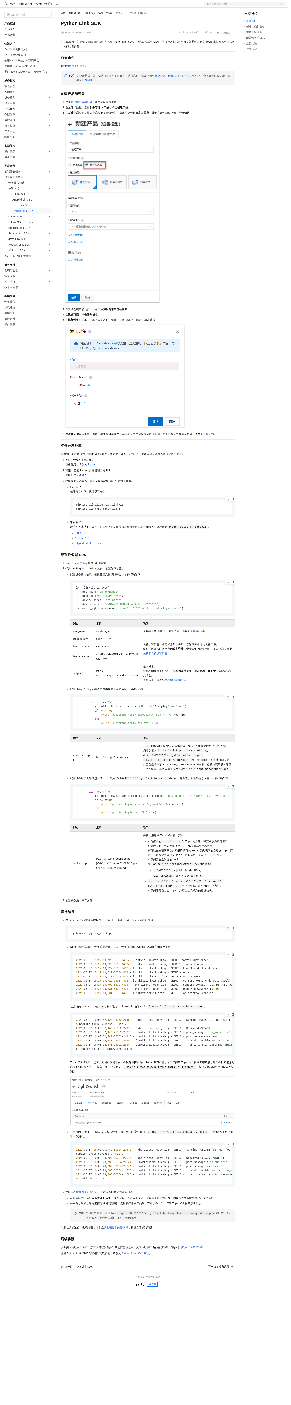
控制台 (257, 6)
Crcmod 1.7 (82, 550)
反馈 (152, 1305)
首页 (63, 25)
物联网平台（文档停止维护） (36, 15)
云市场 (91, 6)
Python (92, 476)
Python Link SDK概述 (135, 1273)
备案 (248, 6)
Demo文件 (78, 575)
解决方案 (60, 6)
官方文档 (9, 15)
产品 (48, 6)
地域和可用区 (198, 644)
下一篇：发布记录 (221, 1287)
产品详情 (207, 44)
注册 (266, 6)
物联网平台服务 (75, 77)
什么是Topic (214, 870)
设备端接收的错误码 (116, 1248)
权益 (72, 6)
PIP (90, 486)
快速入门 (120, 25)
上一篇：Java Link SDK (77, 1287)
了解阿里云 (123, 6)
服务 (110, 6)
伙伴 (101, 6)
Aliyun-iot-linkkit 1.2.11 (89, 555)
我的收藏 (225, 44)
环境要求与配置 (172, 465)
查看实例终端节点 (175, 693)
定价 (81, 6)
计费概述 (87, 92)
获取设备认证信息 (156, 666)
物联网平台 (74, 25)
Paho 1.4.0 (81, 545)
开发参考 (88, 25)
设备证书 (208, 446)
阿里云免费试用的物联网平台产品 (169, 87)
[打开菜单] (6, 6)
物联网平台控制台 (81, 114)
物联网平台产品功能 (192, 1267)
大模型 (38, 6)
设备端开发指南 (104, 25)
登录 (280, 6)
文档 (240, 6)
